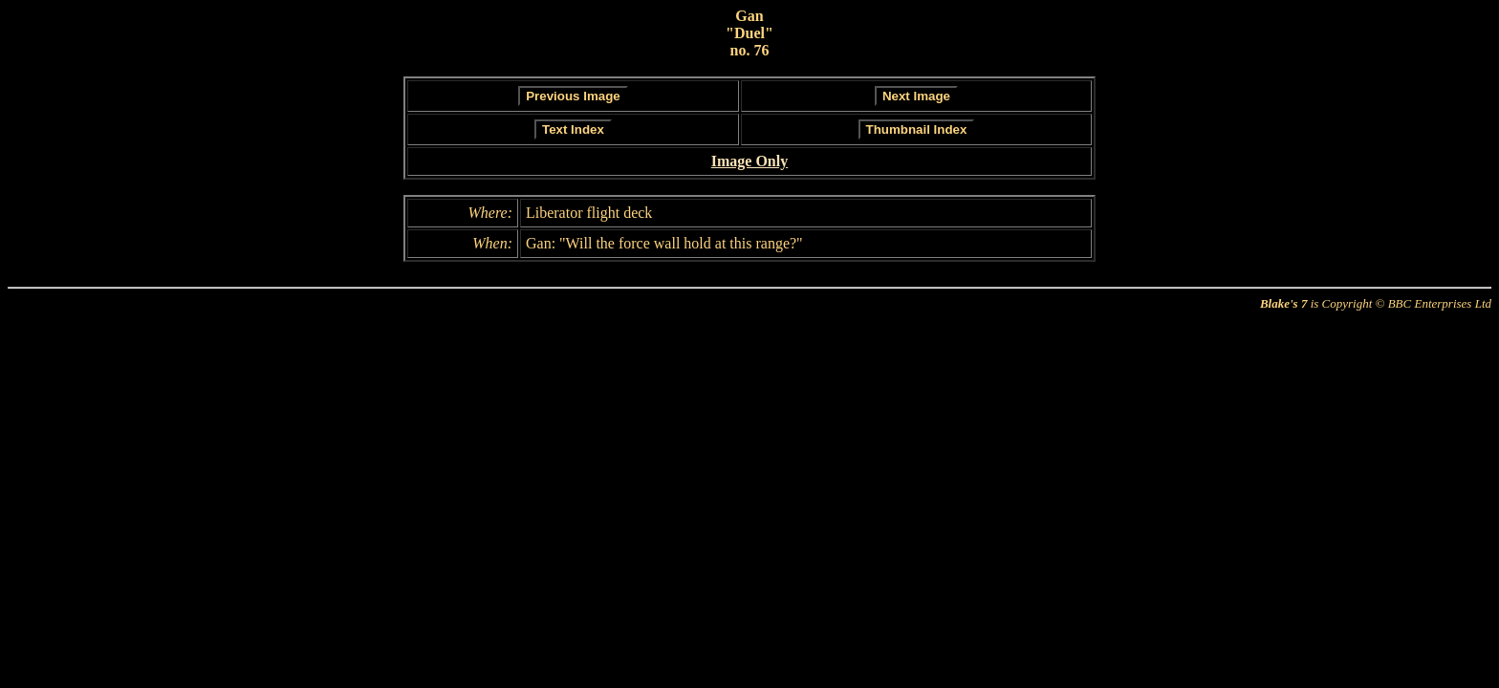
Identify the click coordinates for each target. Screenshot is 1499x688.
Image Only (749, 161)
